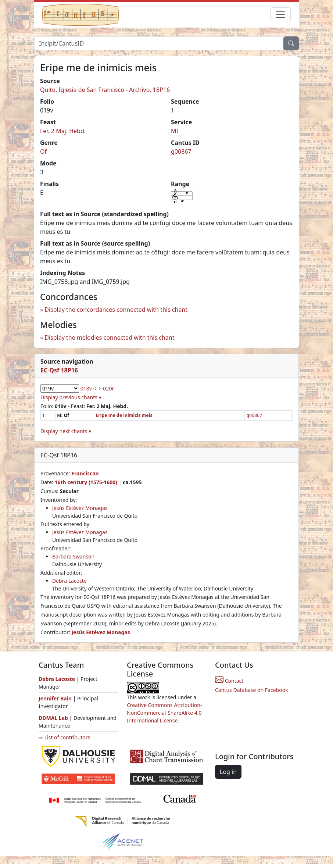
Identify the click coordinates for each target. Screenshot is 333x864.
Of (43, 151)
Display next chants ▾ (65, 431)
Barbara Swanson (73, 556)
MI (174, 131)
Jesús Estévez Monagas (80, 507)
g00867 (181, 151)
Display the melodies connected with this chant (109, 337)
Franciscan (85, 473)
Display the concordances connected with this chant (115, 310)
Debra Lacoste (69, 580)
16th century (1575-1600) (85, 482)
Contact (229, 680)
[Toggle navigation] (280, 14)
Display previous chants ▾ (70, 397)
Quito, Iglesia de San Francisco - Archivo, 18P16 (105, 90)
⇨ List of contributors (64, 737)
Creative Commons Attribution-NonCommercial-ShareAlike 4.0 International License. (164, 712)
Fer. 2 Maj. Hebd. (63, 131)
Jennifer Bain (56, 698)
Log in (228, 772)
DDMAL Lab (53, 717)
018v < (88, 388)
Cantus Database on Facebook (251, 689)
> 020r (106, 388)
